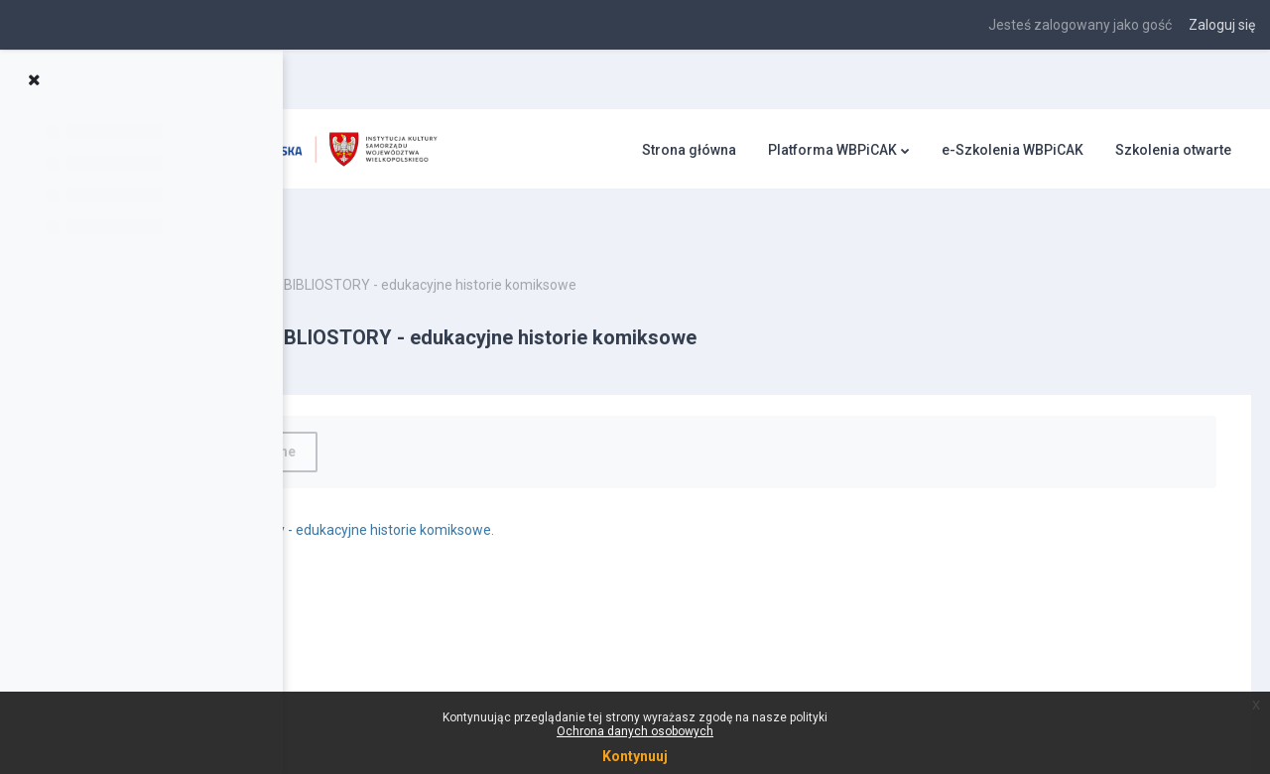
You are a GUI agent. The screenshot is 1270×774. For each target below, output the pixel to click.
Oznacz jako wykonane (454, 405)
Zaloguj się (1222, 25)
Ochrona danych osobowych (635, 731)
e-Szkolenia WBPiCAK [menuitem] (1012, 150)
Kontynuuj (635, 756)
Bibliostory (393, 238)
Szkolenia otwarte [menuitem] (1173, 150)
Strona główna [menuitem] (689, 150)
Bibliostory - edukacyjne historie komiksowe (588, 483)
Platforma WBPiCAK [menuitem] (832, 150)
